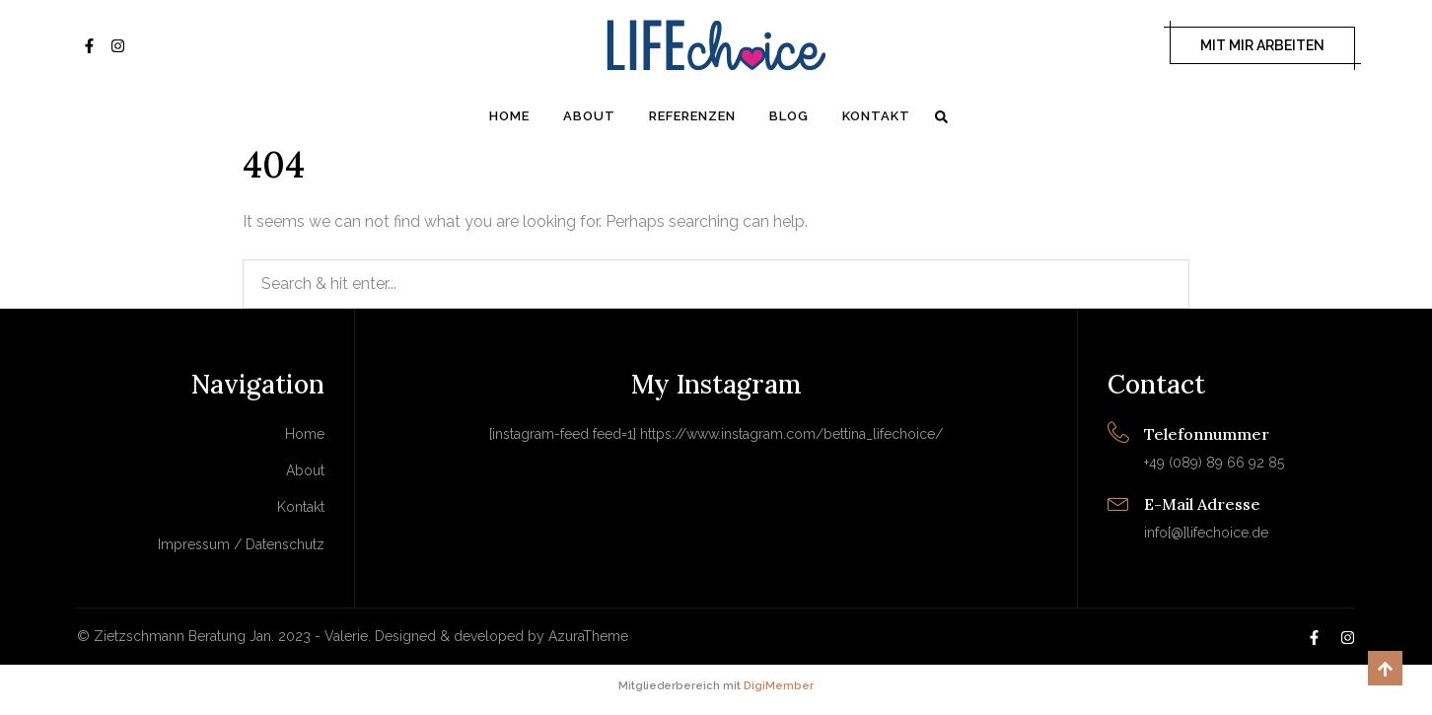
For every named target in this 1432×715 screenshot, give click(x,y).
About (589, 115)
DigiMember (779, 685)
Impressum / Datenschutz (241, 544)
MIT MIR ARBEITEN (1262, 45)
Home (509, 115)
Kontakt (876, 115)
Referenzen (692, 115)
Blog (789, 115)
